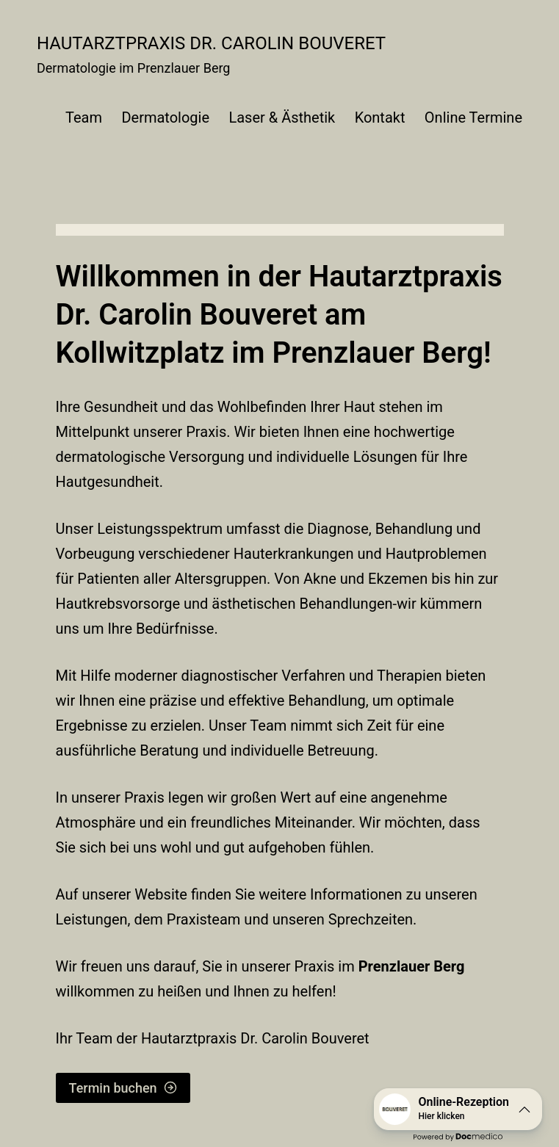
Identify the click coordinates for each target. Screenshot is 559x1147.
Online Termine (473, 117)
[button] (458, 1109)
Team (83, 117)
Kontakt (380, 117)
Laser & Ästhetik (281, 117)
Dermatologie (165, 117)
